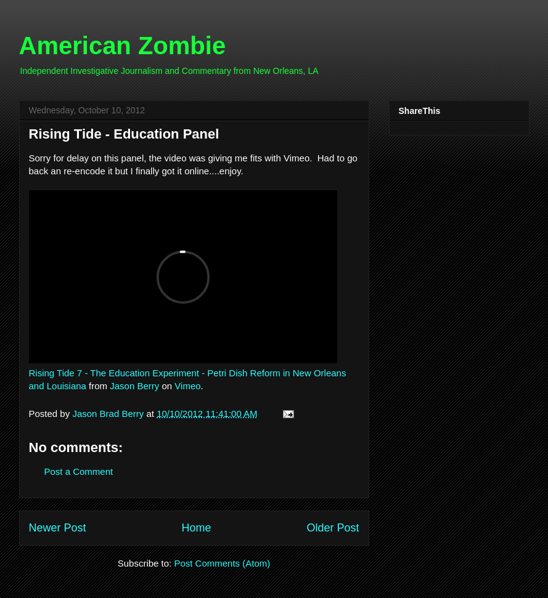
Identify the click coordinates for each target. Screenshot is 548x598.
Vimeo (187, 386)
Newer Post (57, 528)
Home (196, 528)
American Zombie (122, 45)
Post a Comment (78, 471)
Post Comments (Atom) (222, 563)
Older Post (332, 528)
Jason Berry (134, 386)
